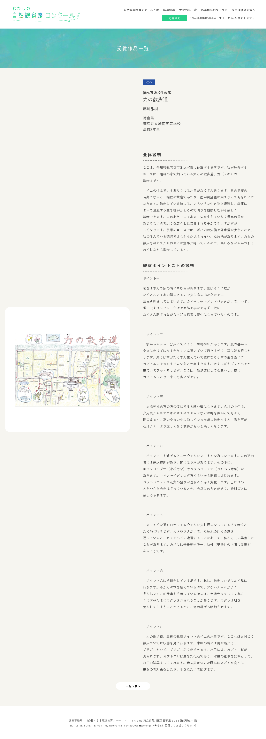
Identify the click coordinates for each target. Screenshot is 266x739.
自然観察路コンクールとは (141, 10)
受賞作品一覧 (188, 10)
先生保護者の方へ (243, 10)
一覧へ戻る (133, 686)
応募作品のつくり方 (214, 10)
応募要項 (169, 10)
